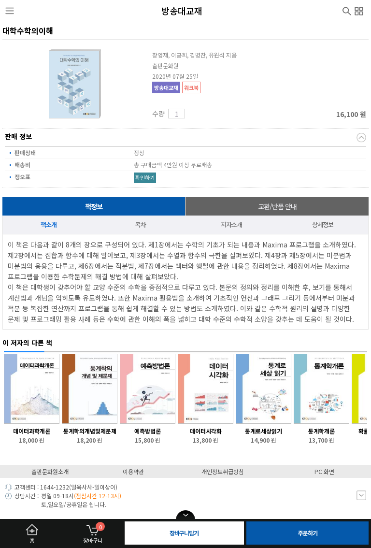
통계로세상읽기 (263, 431)
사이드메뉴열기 (9, 11)
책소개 (49, 224)
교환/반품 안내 (277, 206)
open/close (185, 515)
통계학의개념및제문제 (89, 431)
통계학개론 (321, 431)
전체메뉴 (359, 9)
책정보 (93, 206)
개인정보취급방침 (222, 471)
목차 (140, 224)
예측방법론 (147, 431)
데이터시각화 (206, 431)
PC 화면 (324, 471)
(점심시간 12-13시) (97, 495)
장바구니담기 (184, 533)
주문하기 (307, 533)
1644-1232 (54, 487)
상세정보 (322, 224)
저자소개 (231, 224)
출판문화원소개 (50, 471)
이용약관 (133, 471)
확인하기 (145, 177)
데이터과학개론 (31, 431)
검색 (347, 10)
